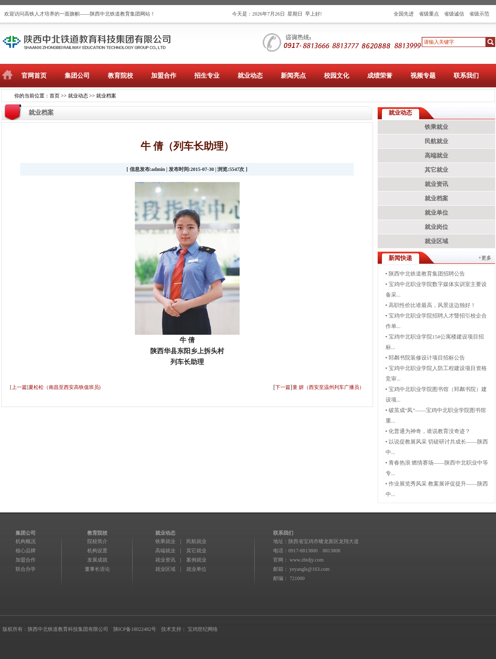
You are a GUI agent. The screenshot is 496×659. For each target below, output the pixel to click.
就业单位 (436, 213)
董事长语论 (97, 569)
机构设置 (97, 551)
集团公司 (77, 75)
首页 (55, 96)
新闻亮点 (293, 75)
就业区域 (436, 241)
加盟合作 (163, 75)
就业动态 (250, 75)
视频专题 (423, 75)
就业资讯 (436, 184)
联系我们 (466, 75)
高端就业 (436, 155)
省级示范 (479, 14)
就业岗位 (436, 227)
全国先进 (404, 14)
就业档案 (106, 96)
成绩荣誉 (379, 75)
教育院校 (120, 75)
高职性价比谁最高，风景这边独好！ (432, 305)
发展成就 (97, 560)
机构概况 (26, 541)
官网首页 (34, 75)
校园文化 (336, 75)
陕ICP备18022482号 (135, 629)
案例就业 (196, 560)
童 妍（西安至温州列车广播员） (328, 387)
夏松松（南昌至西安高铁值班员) (65, 387)
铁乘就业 (436, 127)
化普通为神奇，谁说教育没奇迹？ (429, 431)
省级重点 (429, 14)
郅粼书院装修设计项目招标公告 (427, 357)
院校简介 (97, 541)
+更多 (484, 258)
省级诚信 (454, 14)
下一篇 (282, 387)
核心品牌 (26, 551)
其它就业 (436, 170)
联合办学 (26, 569)
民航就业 (436, 141)
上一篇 (19, 387)
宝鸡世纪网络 (203, 629)
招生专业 (206, 75)
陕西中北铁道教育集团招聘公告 (427, 273)
